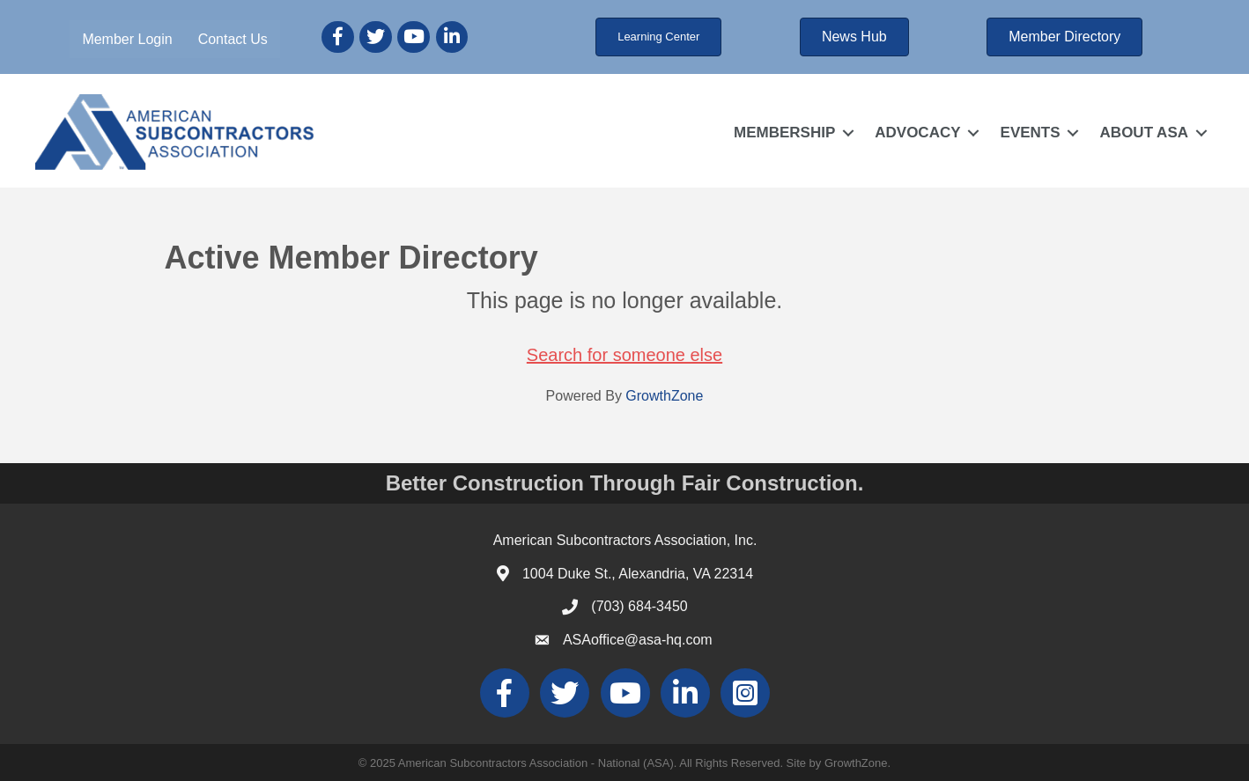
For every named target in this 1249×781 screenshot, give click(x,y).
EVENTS (1031, 132)
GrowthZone (664, 395)
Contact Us (233, 39)
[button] (658, 37)
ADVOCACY (917, 132)
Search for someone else (624, 355)
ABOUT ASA (1144, 132)
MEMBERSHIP (784, 132)
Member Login (127, 39)
